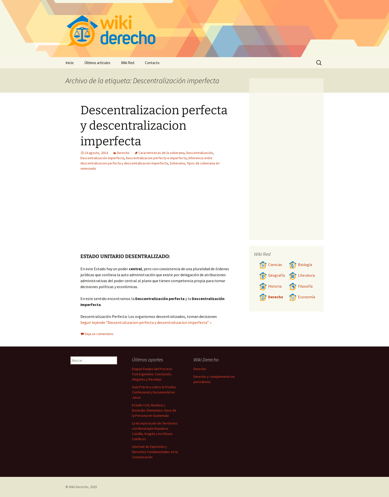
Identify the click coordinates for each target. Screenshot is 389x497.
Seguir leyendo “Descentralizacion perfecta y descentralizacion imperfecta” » (145, 322)
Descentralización (199, 153)
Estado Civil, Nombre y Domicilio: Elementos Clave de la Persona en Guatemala (154, 410)
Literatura (302, 275)
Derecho (123, 153)
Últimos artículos (97, 62)
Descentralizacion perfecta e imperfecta (156, 158)
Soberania (177, 163)
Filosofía (301, 286)
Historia (270, 286)
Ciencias (270, 264)
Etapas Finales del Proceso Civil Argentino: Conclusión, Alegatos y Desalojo (152, 374)
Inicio (69, 62)
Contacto (152, 62)
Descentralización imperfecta (102, 158)
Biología (300, 264)
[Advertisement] (186, 216)
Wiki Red (127, 62)
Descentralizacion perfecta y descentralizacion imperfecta (153, 126)
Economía (302, 297)
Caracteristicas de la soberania (161, 153)
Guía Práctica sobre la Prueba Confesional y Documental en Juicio (154, 392)
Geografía (272, 275)
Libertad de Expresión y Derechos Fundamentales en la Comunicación (155, 451)
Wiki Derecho (78, 487)
